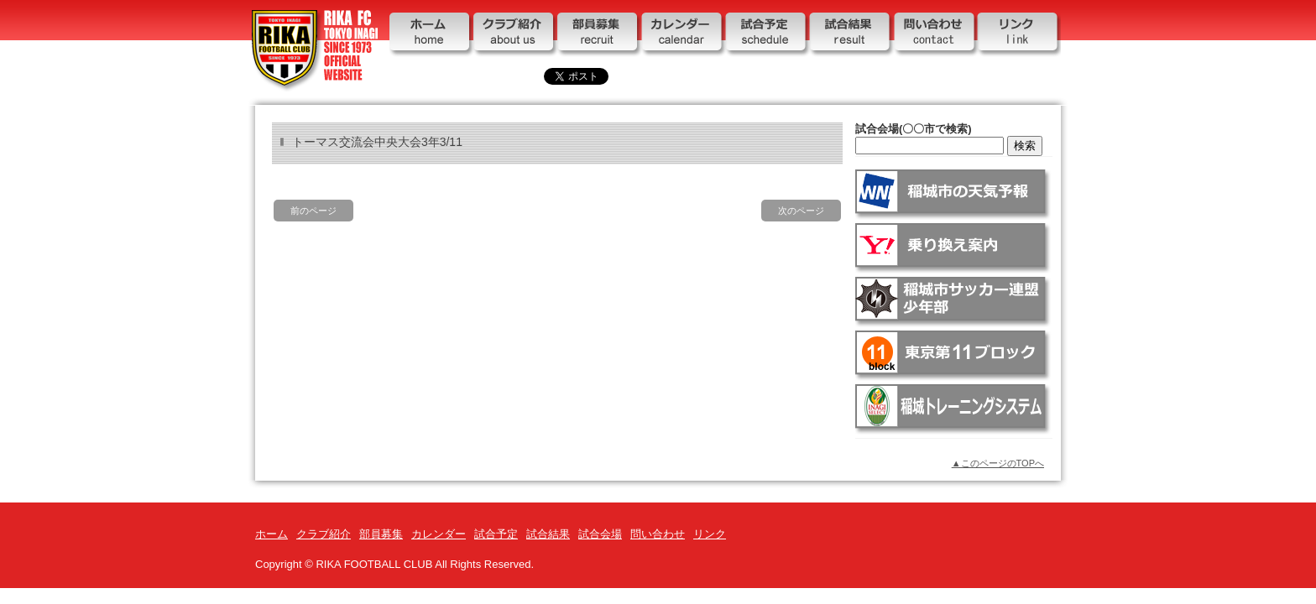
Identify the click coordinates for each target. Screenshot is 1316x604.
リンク (1019, 36)
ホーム (431, 36)
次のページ (801, 211)
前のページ (313, 211)
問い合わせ (935, 36)
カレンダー (683, 36)
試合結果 (851, 36)
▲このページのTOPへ (998, 463)
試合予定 (767, 36)
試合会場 (600, 534)
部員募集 (599, 36)
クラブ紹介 (515, 36)
